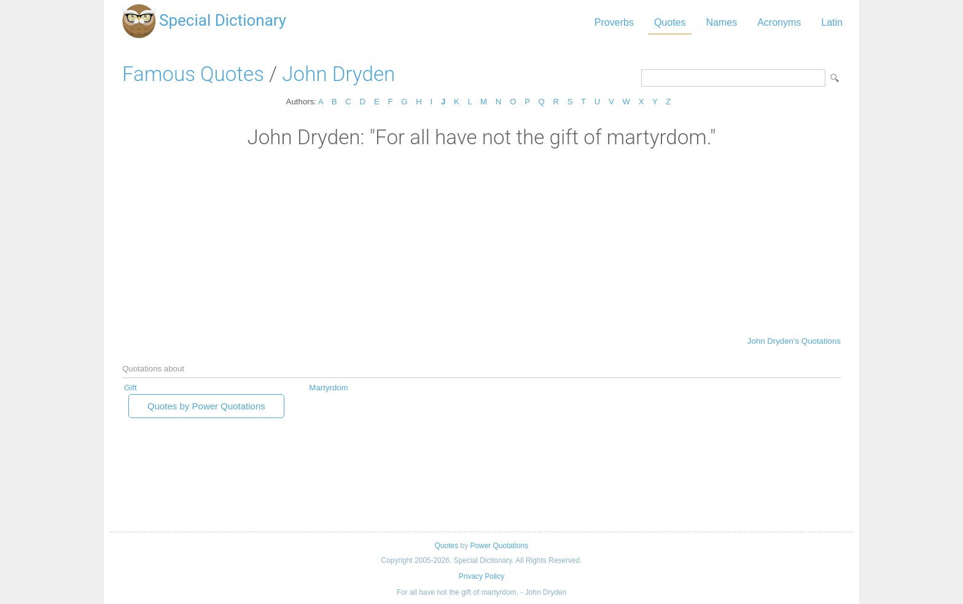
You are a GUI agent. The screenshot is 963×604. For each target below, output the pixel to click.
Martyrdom (328, 387)
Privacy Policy (481, 576)
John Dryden (338, 74)
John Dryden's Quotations (794, 341)
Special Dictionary (222, 20)
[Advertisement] (481, 241)
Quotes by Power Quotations (206, 406)
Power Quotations (499, 545)
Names (721, 22)
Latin (832, 22)
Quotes (670, 22)
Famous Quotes (193, 74)
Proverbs (614, 22)
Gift (130, 387)
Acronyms (779, 22)
